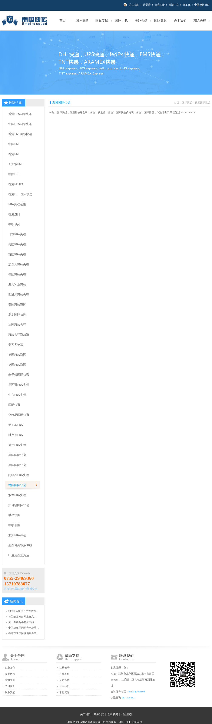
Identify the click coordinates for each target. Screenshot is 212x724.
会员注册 (159, 4)
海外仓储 (141, 20)
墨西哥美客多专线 (20, 545)
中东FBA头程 (17, 394)
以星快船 (14, 515)
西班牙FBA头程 (18, 294)
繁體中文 (174, 4)
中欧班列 (14, 224)
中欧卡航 (14, 525)
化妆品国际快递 (18, 415)
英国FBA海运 (17, 364)
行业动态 (127, 714)
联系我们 (10, 692)
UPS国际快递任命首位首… (23, 611)
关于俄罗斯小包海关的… (22, 622)
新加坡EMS (15, 164)
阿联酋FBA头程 (18, 475)
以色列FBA (15, 435)
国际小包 (121, 20)
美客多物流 (15, 344)
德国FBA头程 (17, 274)
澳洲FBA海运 (17, 535)
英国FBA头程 (17, 254)
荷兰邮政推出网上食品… (22, 616)
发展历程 (10, 673)
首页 (62, 20)
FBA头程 (199, 20)
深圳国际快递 (17, 314)
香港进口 (14, 214)
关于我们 (180, 20)
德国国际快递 (17, 485)
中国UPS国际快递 (20, 124)
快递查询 (116, 697)
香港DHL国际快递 (20, 194)
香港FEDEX (16, 184)
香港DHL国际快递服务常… (23, 633)
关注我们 (134, 4)
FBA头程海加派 (18, 334)
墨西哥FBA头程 (18, 384)
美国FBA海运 (17, 304)
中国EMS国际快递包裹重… (23, 627)
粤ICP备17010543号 (131, 722)
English (187, 4)
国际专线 (101, 20)
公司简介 (10, 686)
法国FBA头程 (17, 324)
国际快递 (82, 20)
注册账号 (64, 667)
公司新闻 (113, 714)
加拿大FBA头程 (18, 264)
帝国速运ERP (201, 4)
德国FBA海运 (17, 354)
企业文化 (10, 667)
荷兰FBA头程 (17, 445)
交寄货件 (64, 680)
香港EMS (14, 154)
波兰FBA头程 (17, 495)
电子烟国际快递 (18, 374)
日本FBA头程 (17, 234)
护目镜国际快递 (18, 505)
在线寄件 (64, 673)
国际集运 (160, 20)
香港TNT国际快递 (20, 134)
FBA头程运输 (17, 204)
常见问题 (64, 692)
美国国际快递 (17, 465)
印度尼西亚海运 (18, 555)
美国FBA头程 (17, 244)
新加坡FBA (15, 425)
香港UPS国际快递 (20, 114)
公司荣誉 (10, 680)
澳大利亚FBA (17, 284)
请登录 (146, 4)
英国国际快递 (17, 455)
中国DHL (14, 174)
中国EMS (14, 144)
